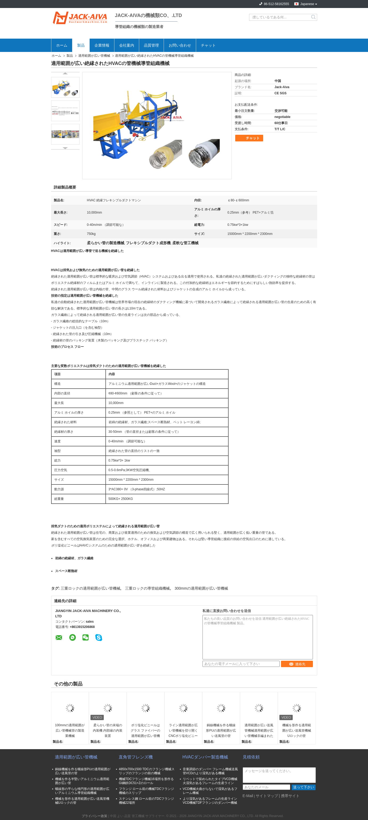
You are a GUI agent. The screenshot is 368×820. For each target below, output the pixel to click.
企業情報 (101, 45)
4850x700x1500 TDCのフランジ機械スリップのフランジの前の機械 (147, 771)
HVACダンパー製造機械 (205, 757)
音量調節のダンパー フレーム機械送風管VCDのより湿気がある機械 (210, 771)
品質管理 (151, 45)
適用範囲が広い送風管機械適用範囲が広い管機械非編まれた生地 (259, 731)
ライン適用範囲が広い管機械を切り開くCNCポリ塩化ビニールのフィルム (183, 731)
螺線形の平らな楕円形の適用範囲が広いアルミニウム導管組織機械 (82, 791)
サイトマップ (267, 796)
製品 (81, 45)
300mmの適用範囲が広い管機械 (201, 588)
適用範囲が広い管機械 (94, 56)
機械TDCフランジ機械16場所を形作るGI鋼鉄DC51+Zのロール (146, 781)
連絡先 (297, 664)
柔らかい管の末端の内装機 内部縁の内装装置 (107, 730)
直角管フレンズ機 (136, 757)
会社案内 (126, 45)
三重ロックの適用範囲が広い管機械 (90, 588)
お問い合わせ (180, 45)
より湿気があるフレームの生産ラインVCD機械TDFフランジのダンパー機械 (210, 801)
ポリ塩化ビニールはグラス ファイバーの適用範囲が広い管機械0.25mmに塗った (145, 731)
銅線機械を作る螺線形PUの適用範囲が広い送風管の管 (221, 730)
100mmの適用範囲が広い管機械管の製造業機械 (70, 730)
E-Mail (248, 796)
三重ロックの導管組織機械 (147, 588)
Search (314, 17)
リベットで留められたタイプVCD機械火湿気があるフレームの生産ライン (210, 781)
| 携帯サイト (289, 796)
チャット (208, 45)
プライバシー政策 (94, 816)
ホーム (61, 45)
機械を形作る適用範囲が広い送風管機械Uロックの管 (296, 730)
